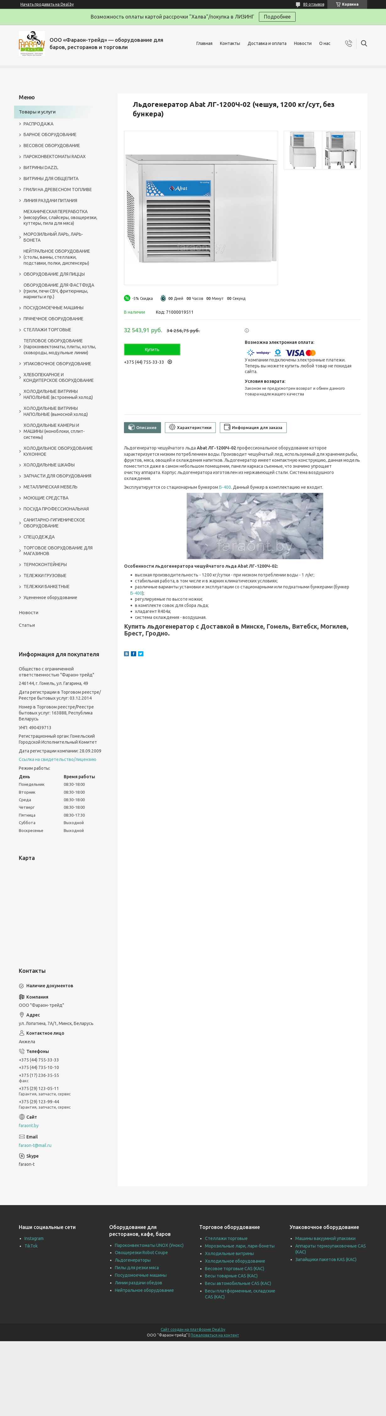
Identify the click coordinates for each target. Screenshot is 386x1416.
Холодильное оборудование (235, 1261)
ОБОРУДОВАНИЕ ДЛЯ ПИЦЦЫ (54, 274)
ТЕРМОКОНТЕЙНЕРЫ (45, 564)
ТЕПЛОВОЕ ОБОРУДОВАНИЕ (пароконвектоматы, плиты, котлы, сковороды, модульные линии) (60, 346)
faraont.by (29, 1125)
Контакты (230, 43)
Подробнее (277, 16)
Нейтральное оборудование (144, 1290)
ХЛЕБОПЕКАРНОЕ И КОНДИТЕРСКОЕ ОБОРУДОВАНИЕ (59, 377)
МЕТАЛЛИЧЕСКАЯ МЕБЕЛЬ (51, 486)
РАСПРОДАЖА (38, 123)
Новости (303, 43)
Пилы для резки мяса (137, 1267)
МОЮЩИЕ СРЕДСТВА (46, 497)
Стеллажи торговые (226, 1238)
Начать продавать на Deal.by (47, 4)
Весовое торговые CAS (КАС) (234, 1268)
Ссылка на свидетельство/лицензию (57, 759)
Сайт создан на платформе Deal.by (193, 1329)
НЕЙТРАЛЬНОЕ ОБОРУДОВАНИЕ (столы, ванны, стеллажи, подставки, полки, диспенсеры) (57, 257)
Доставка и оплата (267, 43)
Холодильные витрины (229, 1253)
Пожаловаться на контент (214, 1335)
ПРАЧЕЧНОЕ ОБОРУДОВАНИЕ (53, 318)
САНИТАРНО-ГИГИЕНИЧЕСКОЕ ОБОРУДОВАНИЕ (54, 522)
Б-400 (225, 487)
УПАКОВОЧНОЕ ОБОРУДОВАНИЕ (57, 363)
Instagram (34, 1238)
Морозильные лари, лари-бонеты (240, 1245)
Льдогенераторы (133, 1260)
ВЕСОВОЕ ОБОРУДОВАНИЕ (52, 145)
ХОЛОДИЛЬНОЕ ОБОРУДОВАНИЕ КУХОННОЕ (58, 451)
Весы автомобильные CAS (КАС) (238, 1283)
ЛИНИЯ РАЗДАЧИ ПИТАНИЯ (50, 200)
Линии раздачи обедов (138, 1282)
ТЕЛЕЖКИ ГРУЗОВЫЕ (45, 575)
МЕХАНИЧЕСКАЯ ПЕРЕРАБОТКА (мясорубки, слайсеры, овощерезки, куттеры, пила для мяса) (60, 217)
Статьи (27, 625)
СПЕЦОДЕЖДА (39, 536)
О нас (324, 43)
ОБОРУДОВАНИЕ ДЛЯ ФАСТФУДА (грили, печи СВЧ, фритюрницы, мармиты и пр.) (59, 291)
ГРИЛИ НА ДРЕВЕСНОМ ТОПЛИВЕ (58, 189)
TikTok (31, 1245)
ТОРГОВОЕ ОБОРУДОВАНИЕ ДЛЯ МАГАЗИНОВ (58, 550)
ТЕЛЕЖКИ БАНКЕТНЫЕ (47, 586)
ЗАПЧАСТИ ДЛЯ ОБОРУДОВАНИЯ (57, 475)
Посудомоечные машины (141, 1275)
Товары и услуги (37, 111)
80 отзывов (313, 4)
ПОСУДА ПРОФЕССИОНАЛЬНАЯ (56, 508)
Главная (204, 43)
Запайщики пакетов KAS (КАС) (326, 1259)
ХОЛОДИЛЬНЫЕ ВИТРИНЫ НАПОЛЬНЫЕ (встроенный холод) (58, 394)
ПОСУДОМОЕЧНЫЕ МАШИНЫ (53, 307)
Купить (152, 349)
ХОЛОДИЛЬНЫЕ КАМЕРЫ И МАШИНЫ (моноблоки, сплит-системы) (54, 431)
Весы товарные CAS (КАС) (231, 1275)
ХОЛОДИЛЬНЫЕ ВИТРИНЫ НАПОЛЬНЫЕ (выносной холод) (56, 411)
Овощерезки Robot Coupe (141, 1252)
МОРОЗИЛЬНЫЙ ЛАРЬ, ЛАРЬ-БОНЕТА (53, 237)
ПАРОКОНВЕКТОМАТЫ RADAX (55, 156)
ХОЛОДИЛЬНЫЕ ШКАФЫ (49, 464)
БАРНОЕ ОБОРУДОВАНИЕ (50, 134)
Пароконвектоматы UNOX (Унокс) (149, 1245)
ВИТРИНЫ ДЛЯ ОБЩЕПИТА (51, 178)
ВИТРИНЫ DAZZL (41, 167)
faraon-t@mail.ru (35, 1145)
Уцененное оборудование (50, 597)
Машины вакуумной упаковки (325, 1238)
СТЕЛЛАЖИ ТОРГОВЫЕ (47, 329)
